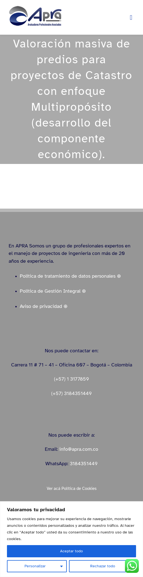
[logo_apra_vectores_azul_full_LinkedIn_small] (35, 7)
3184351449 (84, 463)
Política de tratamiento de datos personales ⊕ (70, 276)
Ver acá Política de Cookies (72, 488)
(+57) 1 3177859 (71, 379)
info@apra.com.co (78, 449)
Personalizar (35, 566)
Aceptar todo (71, 551)
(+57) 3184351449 (71, 393)
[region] (71, 539)
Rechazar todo (102, 566)
